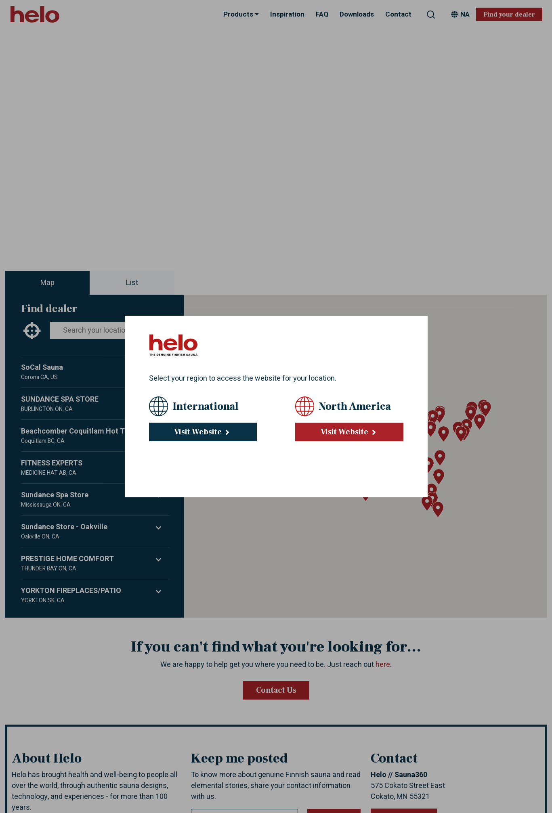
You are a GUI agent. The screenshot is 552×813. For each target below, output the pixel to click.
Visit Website (202, 432)
